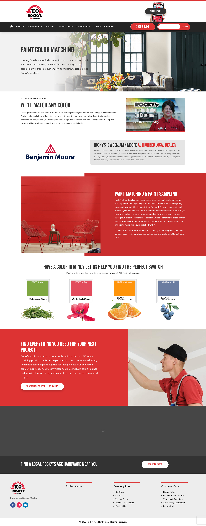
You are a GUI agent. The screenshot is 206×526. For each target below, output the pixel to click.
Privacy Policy (169, 506)
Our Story (119, 492)
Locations (109, 27)
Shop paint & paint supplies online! (42, 386)
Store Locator (155, 464)
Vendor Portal (121, 499)
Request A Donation (124, 502)
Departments (33, 27)
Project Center (66, 27)
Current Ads (155, 11)
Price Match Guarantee (173, 495)
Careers (97, 27)
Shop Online (142, 27)
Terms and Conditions (173, 499)
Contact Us (120, 506)
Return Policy (169, 492)
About (18, 27)
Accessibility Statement (174, 502)
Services (50, 27)
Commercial (82, 27)
